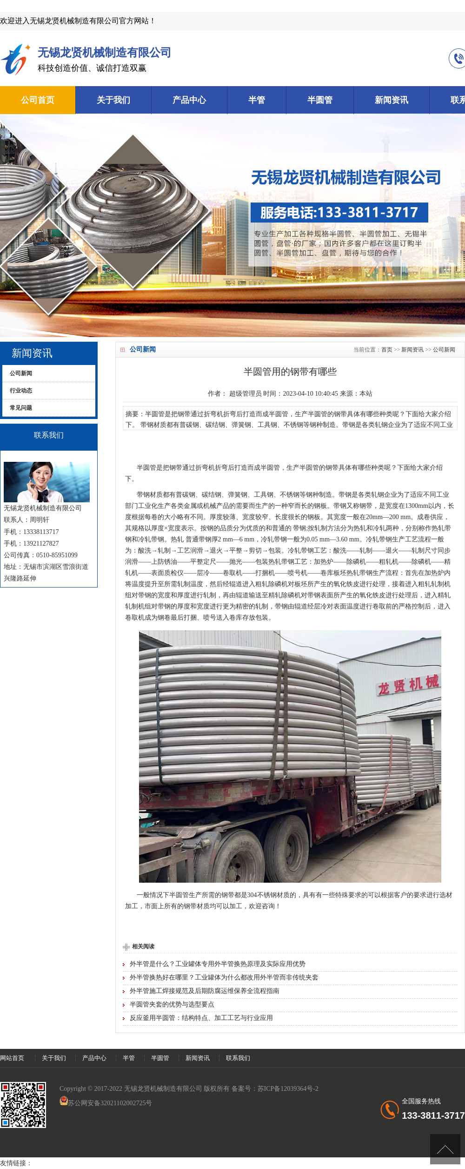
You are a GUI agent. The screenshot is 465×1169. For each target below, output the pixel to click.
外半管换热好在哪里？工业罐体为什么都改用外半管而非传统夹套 (224, 977)
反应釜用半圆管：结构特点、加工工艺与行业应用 (201, 1017)
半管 (256, 100)
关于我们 (113, 100)
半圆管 (319, 100)
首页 (386, 349)
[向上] (445, 1149)
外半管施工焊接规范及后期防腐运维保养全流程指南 (204, 990)
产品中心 (189, 100)
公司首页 (37, 100)
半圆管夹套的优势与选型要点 (172, 1004)
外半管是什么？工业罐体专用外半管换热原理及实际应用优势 (218, 963)
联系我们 (238, 1057)
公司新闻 (444, 349)
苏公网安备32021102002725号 (110, 1103)
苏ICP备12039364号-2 (288, 1088)
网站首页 (12, 1057)
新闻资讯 (391, 100)
